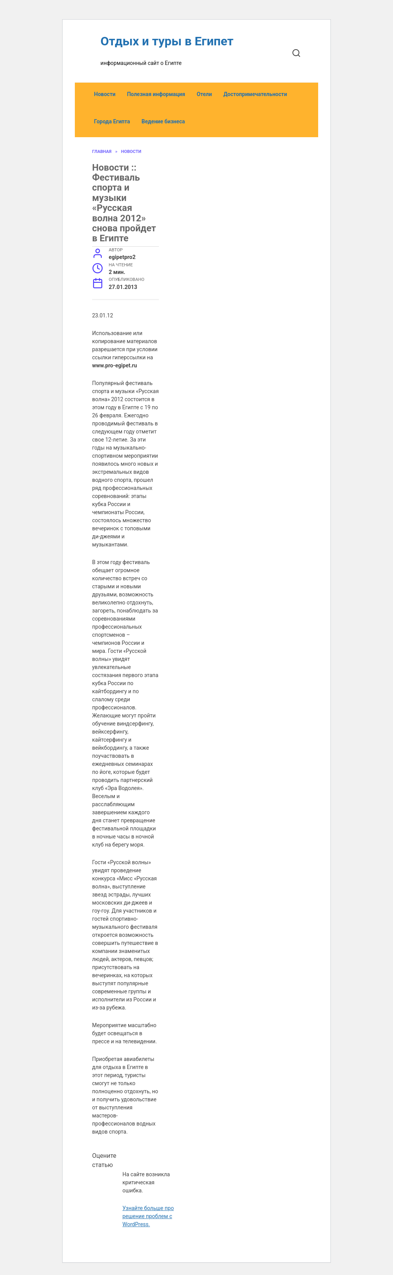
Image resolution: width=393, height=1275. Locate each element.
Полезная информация (156, 94)
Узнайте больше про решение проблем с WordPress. (148, 1216)
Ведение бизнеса (163, 121)
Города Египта (112, 121)
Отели (204, 94)
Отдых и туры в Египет (167, 41)
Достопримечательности (255, 94)
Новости (105, 94)
